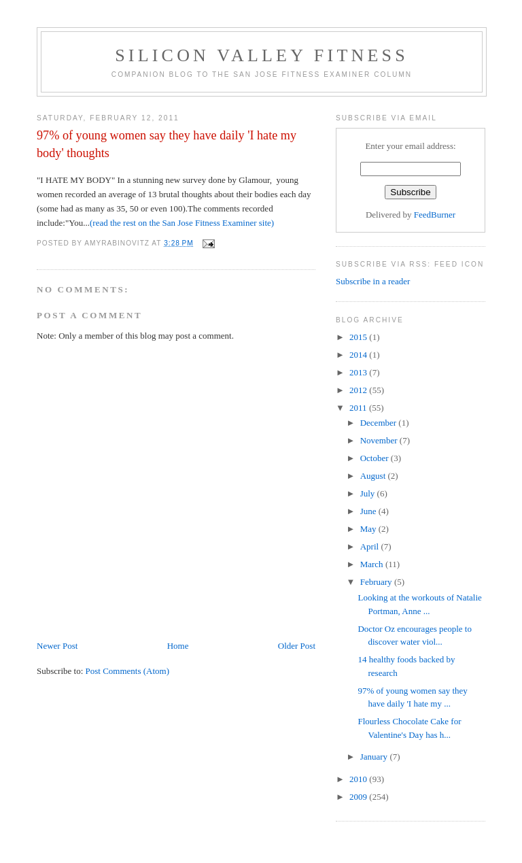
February (377, 582)
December (379, 423)
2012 (359, 390)
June (369, 511)
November (380, 440)
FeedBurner (434, 214)
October (375, 458)
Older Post (296, 646)
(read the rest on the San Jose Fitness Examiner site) (182, 223)
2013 (359, 372)
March (372, 564)
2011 (359, 408)
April (370, 546)
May (369, 529)
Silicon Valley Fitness (261, 55)
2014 (359, 355)
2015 (359, 337)
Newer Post (57, 646)
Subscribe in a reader (373, 281)
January (375, 756)
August (374, 476)
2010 (359, 779)
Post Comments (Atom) (128, 671)
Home (178, 646)
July (368, 493)
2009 (359, 797)
